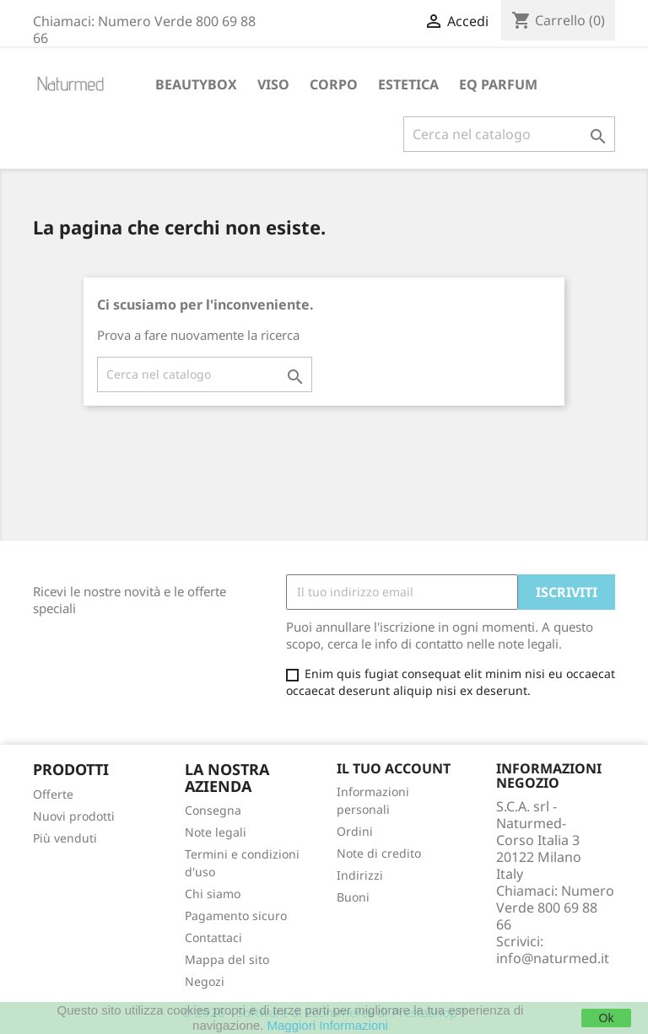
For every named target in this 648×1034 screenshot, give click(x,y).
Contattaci (213, 937)
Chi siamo (212, 894)
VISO (273, 84)
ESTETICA (408, 84)
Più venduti (65, 838)
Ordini (355, 831)
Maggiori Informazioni (327, 1025)
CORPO (334, 84)
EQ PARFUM (498, 84)
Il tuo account (394, 768)
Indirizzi (360, 875)
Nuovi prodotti (74, 816)
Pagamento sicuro (236, 915)
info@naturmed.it (552, 958)
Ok (606, 1018)
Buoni (353, 897)
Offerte (53, 794)
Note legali (215, 832)
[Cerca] (509, 134)
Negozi (204, 981)
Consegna (213, 810)
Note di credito (379, 853)
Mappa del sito (227, 959)
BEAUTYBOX (196, 84)
